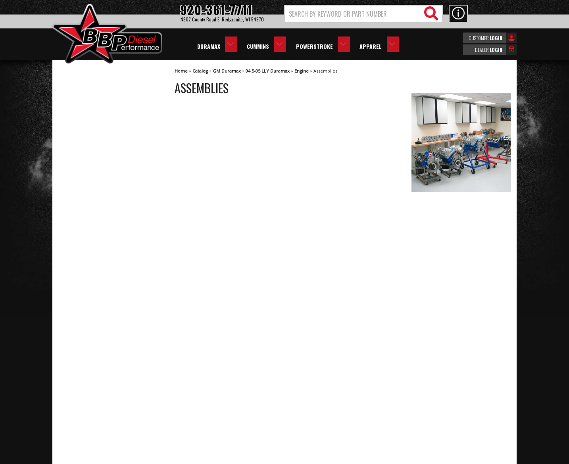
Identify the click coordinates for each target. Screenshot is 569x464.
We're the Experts (96, 232)
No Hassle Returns (98, 277)
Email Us (85, 313)
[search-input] (353, 14)
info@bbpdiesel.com (314, 419)
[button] (363, 14)
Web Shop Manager (355, 457)
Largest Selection (96, 255)
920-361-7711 (92, 329)
